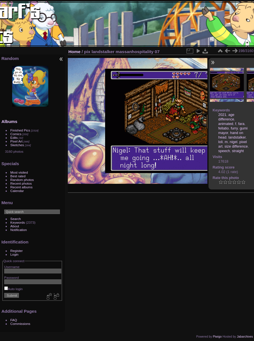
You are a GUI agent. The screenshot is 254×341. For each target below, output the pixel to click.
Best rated (18, 176)
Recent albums (21, 187)
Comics (15, 134)
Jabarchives (245, 336)
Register (16, 250)
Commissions (20, 323)
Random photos (22, 180)
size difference (236, 146)
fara (241, 124)
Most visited (19, 172)
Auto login (13, 289)
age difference (226, 117)
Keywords (17, 222)
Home (74, 51)
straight (238, 151)
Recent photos (21, 183)
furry (234, 128)
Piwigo (217, 336)
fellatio (223, 128)
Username (11, 267)
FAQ (13, 320)
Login (14, 254)
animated (225, 124)
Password (11, 277)
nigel (233, 142)
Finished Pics (20, 130)
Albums (9, 121)
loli (220, 142)
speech (224, 151)
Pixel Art (16, 141)
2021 (222, 115)
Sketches (17, 145)
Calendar (17, 191)
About (14, 226)
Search (15, 219)
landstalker (237, 137)
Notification (18, 230)
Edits (14, 137)
